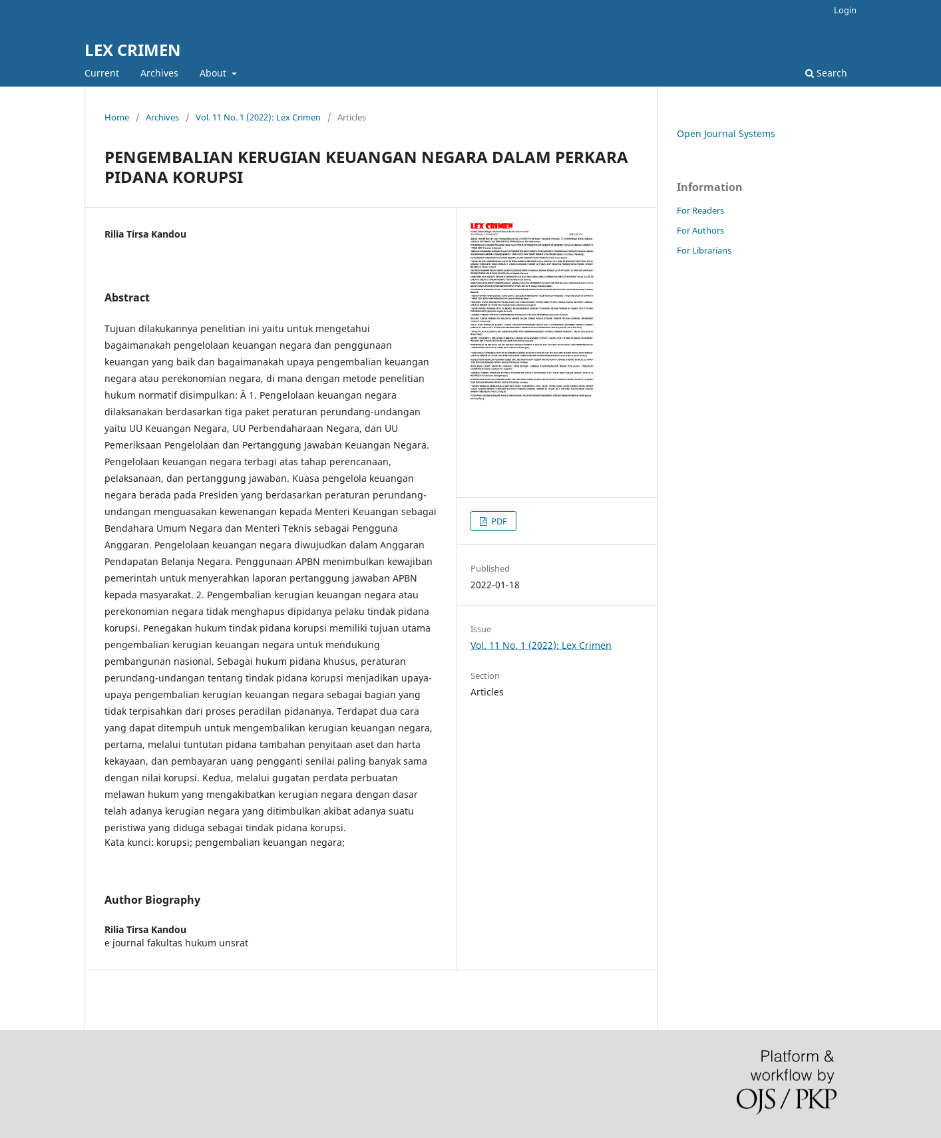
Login (845, 10)
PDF (498, 521)
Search (826, 73)
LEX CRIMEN (133, 50)
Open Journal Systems (726, 133)
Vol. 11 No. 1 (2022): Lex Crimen (258, 117)
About (214, 73)
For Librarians (704, 250)
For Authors (700, 230)
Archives (159, 73)
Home (116, 117)
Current (102, 73)
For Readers (700, 210)
